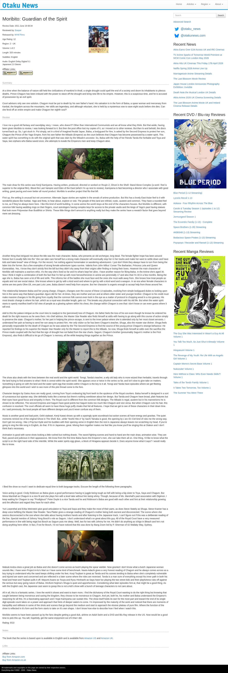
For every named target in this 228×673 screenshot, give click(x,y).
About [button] (219, 4)
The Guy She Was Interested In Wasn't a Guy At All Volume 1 (198, 335)
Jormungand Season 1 (184, 216)
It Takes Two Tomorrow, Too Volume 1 (192, 387)
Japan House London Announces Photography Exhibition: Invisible (196, 85)
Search (221, 15)
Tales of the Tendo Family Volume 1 (191, 382)
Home (179, 4)
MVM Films (20, 35)
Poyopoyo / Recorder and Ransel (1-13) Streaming (198, 242)
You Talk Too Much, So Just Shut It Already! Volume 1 (198, 343)
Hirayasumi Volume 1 (183, 350)
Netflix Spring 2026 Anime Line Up (190, 68)
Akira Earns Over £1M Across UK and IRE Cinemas (198, 49)
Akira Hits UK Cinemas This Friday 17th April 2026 (198, 63)
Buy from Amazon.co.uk (14, 660)
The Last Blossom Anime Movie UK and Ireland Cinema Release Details (196, 104)
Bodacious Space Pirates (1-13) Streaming (194, 237)
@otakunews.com (193, 35)
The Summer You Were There (188, 393)
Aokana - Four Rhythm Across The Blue (193, 203)
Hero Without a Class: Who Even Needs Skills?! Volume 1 (197, 375)
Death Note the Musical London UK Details (194, 92)
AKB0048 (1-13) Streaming (186, 232)
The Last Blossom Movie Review (189, 78)
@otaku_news (190, 29)
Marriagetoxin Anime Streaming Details (192, 73)
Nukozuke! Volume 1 (183, 369)
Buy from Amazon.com (13, 657)
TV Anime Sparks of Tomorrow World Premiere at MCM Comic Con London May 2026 (197, 56)
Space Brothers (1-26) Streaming (189, 227)
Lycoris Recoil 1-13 (182, 198)
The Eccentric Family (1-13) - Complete (192, 222)
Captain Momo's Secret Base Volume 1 (192, 363)
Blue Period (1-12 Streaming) (187, 193)
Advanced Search (182, 22)
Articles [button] (191, 4)
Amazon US (90, 638)
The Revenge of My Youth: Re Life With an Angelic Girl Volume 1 (198, 357)
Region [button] (205, 4)
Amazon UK (107, 638)
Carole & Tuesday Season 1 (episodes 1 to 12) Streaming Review (196, 210)
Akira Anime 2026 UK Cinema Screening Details (197, 97)
